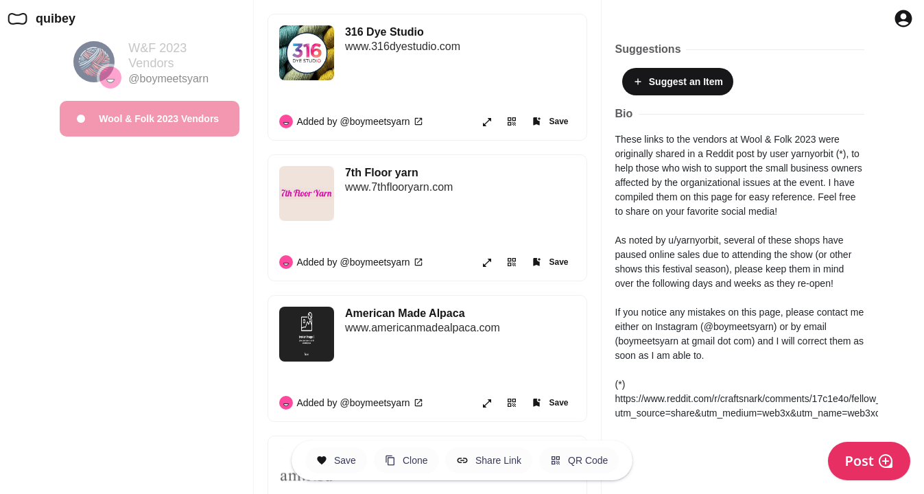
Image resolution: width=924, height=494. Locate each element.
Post (869, 460)
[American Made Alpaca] (460, 328)
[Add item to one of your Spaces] (549, 121)
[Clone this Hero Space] (406, 460)
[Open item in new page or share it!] (487, 121)
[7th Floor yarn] (460, 187)
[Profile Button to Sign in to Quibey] (903, 18)
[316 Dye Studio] (460, 46)
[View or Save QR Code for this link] (511, 121)
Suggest (677, 81)
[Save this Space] (336, 460)
